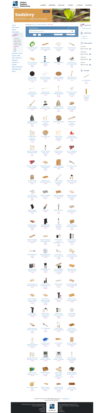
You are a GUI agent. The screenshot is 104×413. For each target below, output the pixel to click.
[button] (11, 16)
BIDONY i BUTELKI (17, 40)
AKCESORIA (16, 46)
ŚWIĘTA (14, 71)
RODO (60, 408)
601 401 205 (84, 54)
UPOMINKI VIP (15, 62)
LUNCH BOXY (16, 38)
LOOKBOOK (62, 411)
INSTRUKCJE (42, 408)
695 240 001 (84, 59)
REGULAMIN (42, 410)
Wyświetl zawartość (86, 28)
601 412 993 (84, 48)
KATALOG (33, 24)
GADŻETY (14, 29)
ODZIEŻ (14, 25)
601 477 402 (84, 64)
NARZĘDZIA (15, 60)
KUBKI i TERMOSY (17, 41)
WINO (15, 49)
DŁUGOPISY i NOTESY (17, 53)
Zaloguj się (84, 36)
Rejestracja (84, 38)
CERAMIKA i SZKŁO (17, 43)
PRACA (60, 407)
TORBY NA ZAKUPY (18, 44)
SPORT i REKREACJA (17, 58)
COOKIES (61, 410)
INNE (15, 51)
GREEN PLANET (15, 32)
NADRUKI (43, 411)
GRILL (15, 48)
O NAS (43, 407)
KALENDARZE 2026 (16, 69)
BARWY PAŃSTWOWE (17, 67)
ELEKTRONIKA (15, 27)
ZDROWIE (14, 64)
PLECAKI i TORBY (16, 55)
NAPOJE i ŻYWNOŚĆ (15, 35)
